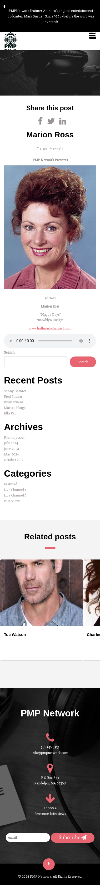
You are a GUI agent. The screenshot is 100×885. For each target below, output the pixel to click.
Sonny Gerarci (15, 391)
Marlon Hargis (15, 407)
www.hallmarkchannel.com (50, 328)
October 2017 (13, 460)
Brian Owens (13, 402)
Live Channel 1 (52, 149)
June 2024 (11, 448)
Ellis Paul (10, 413)
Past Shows (12, 501)
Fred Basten (13, 396)
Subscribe (73, 837)
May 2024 (11, 454)
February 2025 (14, 437)
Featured (10, 484)
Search (9, 352)
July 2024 (11, 443)
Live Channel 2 (15, 495)
